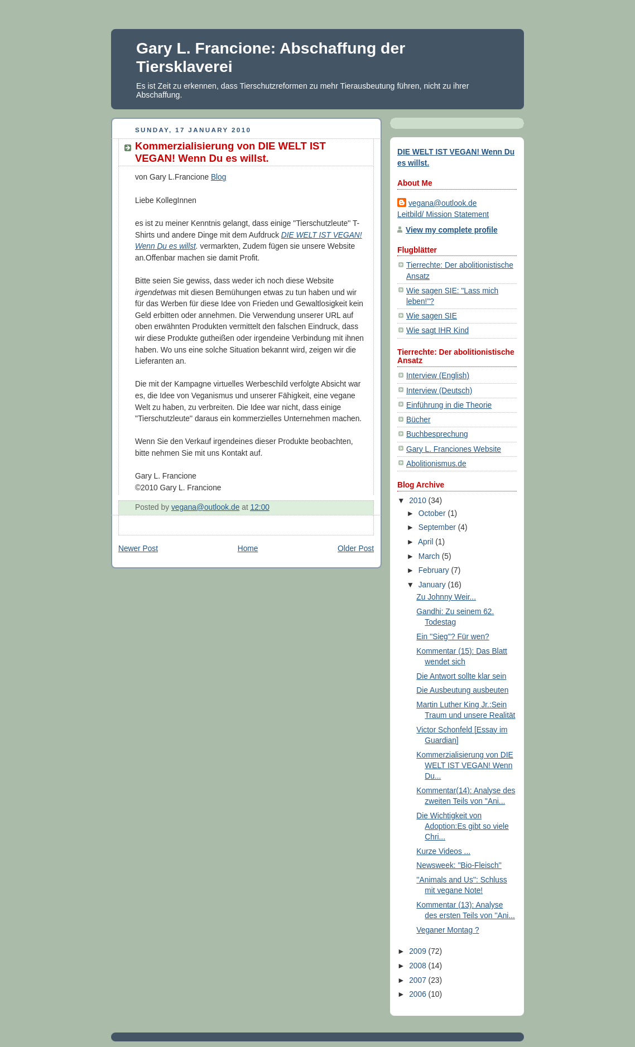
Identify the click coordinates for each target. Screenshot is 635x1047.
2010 (418, 500)
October (433, 513)
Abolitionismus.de (436, 464)
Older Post (356, 548)
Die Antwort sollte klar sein (461, 676)
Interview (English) (437, 375)
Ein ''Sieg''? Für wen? (452, 637)
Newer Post (138, 548)
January (433, 585)
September (438, 527)
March (430, 556)
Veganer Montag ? (447, 930)
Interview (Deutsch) (439, 391)
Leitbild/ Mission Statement (443, 214)
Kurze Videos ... (443, 851)
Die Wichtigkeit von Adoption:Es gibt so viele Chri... (462, 826)
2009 (418, 951)
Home (248, 548)
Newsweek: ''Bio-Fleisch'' (458, 865)
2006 (418, 994)
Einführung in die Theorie (449, 405)
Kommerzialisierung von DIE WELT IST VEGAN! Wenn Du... (464, 765)
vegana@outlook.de (442, 203)
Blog (219, 177)
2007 (418, 980)
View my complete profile (452, 230)
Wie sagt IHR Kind (437, 330)
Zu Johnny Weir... (446, 597)
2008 (418, 966)
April (426, 542)
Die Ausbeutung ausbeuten (462, 690)
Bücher (418, 420)
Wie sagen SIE (431, 316)
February (434, 570)
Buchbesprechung (437, 434)
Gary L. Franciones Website (453, 449)
